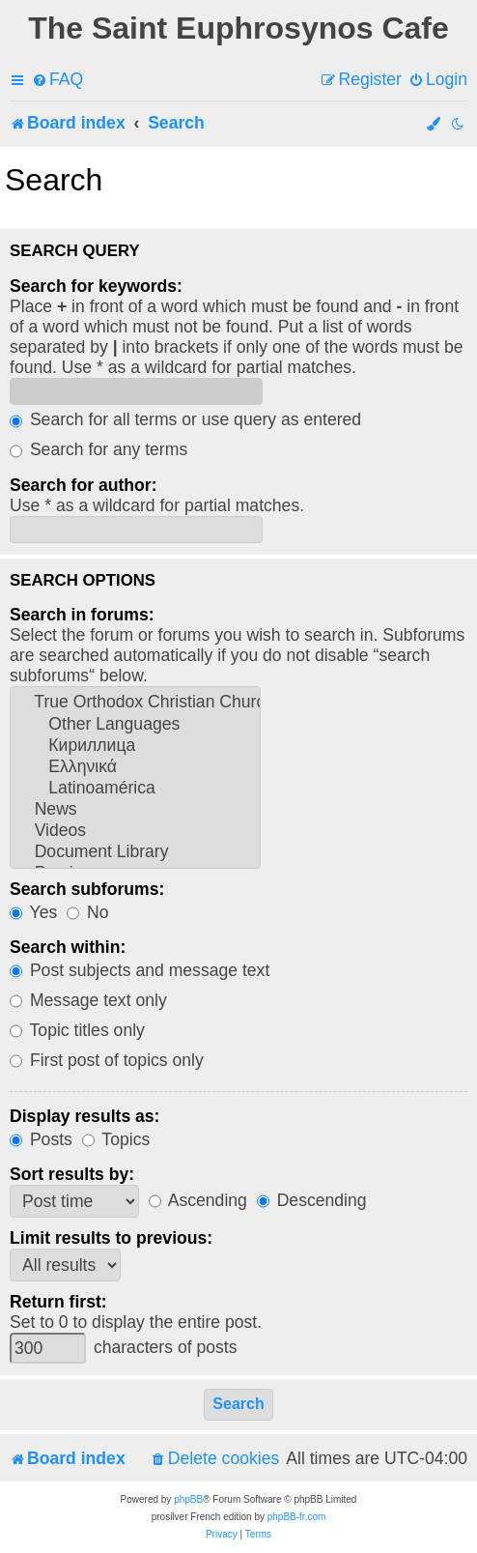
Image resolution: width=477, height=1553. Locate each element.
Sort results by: (72, 1174)
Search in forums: (82, 614)
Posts (41, 1139)
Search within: (68, 947)
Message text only (88, 1000)
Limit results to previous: (111, 1238)
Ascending (198, 1200)
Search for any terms (98, 449)
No (87, 912)
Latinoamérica (135, 788)
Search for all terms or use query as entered (185, 419)
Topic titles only (77, 1030)
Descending (312, 1200)
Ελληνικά (135, 767)
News (135, 809)
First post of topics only (107, 1060)
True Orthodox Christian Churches (135, 702)
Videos (135, 831)
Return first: (58, 1301)
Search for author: (83, 485)
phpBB (188, 1499)
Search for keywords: (96, 286)
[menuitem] (57, 80)
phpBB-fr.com (296, 1516)
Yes (33, 912)
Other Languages (135, 724)
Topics (116, 1139)
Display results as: (84, 1116)
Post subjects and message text (139, 970)
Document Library (135, 852)
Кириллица (135, 746)
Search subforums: (87, 889)
